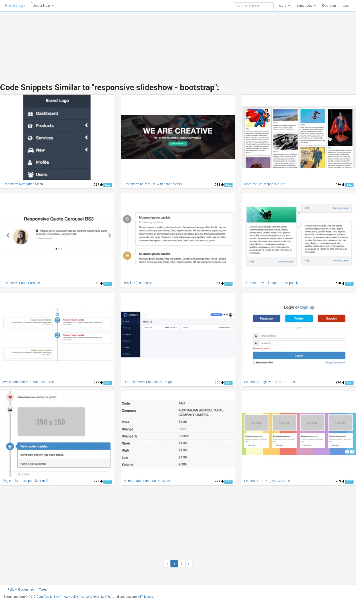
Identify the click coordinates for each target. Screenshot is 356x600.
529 (98, 184)
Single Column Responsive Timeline (26, 481)
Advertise (97, 596)
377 (98, 382)
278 (98, 481)
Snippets (306, 5)
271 (219, 481)
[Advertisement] (144, 42)
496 (340, 184)
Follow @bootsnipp (21, 589)
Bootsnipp (15, 5)
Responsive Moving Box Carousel (267, 481)
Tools (283, 5)
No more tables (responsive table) (146, 481)
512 (219, 184)
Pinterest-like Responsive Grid (264, 184)
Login (348, 5)
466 (98, 283)
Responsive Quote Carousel (21, 283)
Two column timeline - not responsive (28, 382)
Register (329, 5)
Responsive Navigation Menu (22, 184)
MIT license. (145, 596)
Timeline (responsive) (138, 283)
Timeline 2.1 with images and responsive (272, 283)
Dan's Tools (44, 596)
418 (340, 283)
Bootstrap (42, 4)
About (85, 596)
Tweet (43, 589)
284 (340, 382)
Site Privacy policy (66, 596)
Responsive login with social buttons (269, 382)
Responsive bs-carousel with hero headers (152, 184)
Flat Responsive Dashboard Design (147, 382)
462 (219, 283)
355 (219, 382)
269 (340, 481)
